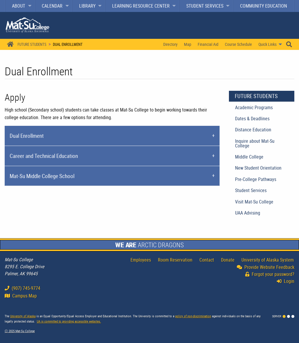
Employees (141, 260)
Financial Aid (208, 44)
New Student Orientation (258, 168)
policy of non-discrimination (193, 316)
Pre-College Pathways (255, 179)
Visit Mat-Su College (254, 202)
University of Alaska (23, 316)
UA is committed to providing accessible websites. (69, 321)
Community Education (263, 6)
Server (276, 316)
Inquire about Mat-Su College (254, 143)
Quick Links (267, 44)
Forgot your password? (269, 274)
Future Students (32, 44)
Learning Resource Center (141, 6)
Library (87, 6)
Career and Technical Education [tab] (44, 156)
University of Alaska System (267, 260)
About (18, 6)
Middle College (249, 157)
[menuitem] (20, 6)
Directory (170, 44)
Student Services (204, 6)
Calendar (52, 6)
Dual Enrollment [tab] (27, 136)
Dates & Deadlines (252, 118)
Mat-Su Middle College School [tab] (42, 176)
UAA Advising (247, 213)
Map (187, 44)
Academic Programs (254, 107)
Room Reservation (175, 260)
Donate (227, 260)
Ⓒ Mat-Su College (20, 331)
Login (287, 281)
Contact (206, 260)
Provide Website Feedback (265, 267)
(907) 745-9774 (22, 288)
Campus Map (21, 295)
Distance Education (253, 129)
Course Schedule (238, 44)
